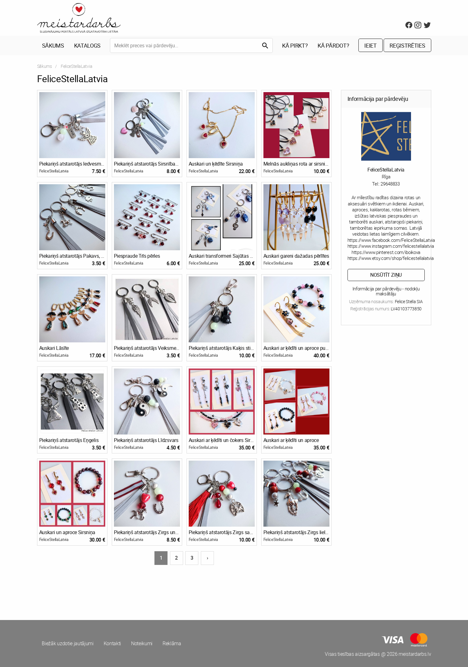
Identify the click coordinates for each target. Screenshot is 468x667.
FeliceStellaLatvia (54, 171)
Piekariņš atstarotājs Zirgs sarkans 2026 (222, 532)
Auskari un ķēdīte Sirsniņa (216, 163)
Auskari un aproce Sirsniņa (67, 532)
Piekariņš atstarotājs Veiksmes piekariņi (147, 348)
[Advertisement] (134, 588)
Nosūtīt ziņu (386, 274)
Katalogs (87, 45)
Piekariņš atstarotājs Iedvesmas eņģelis (72, 163)
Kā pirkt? (295, 45)
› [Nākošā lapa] (207, 557)
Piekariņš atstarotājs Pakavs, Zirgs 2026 (72, 255)
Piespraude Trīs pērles (137, 255)
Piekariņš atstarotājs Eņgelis (69, 440)
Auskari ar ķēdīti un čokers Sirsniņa (222, 440)
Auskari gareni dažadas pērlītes (296, 255)
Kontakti (112, 643)
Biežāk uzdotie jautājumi (68, 643)
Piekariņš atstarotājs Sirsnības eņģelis (147, 163)
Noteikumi (142, 643)
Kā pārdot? (333, 45)
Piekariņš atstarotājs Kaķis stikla (222, 348)
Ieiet (370, 45)
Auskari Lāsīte (54, 348)
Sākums (53, 45)
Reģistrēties (407, 45)
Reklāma (172, 643)
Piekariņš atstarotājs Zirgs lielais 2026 (296, 532)
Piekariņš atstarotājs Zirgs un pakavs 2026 (147, 532)
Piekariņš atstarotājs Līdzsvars (146, 440)
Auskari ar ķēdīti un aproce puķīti (296, 348)
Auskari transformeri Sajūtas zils (222, 255)
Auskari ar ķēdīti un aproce (291, 440)
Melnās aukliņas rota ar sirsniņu (296, 163)
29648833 (390, 184)
